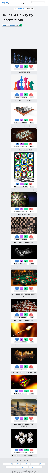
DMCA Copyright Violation (22, 467)
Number (17, 455)
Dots (22, 455)
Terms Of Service (25, 463)
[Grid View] (4, 25)
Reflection (17, 372)
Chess (28, 72)
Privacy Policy (17, 463)
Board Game (27, 294)
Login (21, 3)
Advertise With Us (10, 467)
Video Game (20, 189)
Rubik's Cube (33, 396)
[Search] (46, 2)
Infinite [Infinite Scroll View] (12, 25)
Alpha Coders (4, 2)
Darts (28, 214)
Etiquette (42, 463)
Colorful (17, 396)
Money (20, 149)
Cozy (24, 296)
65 (26, 391)
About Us (6, 463)
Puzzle (30, 149)
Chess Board (20, 125)
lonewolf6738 (21, 8)
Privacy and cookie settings (36, 467)
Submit (9, 3)
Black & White (21, 267)
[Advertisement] (24, 38)
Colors (20, 100)
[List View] (7, 25)
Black (25, 455)
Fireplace (18, 294)
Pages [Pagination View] (17, 25)
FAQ (11, 463)
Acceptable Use (34, 463)
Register (25, 3)
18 (26, 449)
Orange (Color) (19, 345)
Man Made (23, 72)
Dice (22, 294)
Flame (24, 345)
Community (15, 3)
